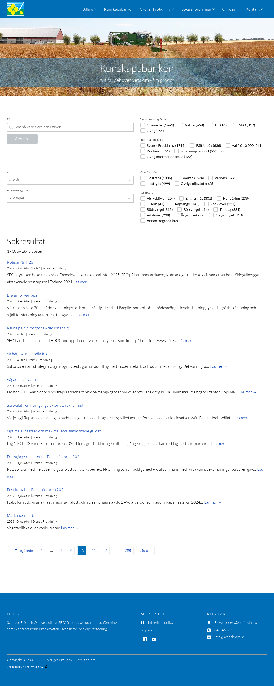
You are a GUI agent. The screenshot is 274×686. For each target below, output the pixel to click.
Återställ (22, 139)
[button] (157, 9)
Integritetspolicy (160, 622)
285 (128, 550)
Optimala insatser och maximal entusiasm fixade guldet (54, 431)
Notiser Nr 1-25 (20, 262)
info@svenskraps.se (229, 637)
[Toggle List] (129, 180)
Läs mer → (82, 281)
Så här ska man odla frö (27, 353)
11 (93, 550)
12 (105, 550)
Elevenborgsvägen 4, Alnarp (235, 622)
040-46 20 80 (224, 630)
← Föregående (22, 550)
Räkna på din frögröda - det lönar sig (38, 328)
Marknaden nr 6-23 (23, 515)
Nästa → (145, 550)
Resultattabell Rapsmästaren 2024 (36, 489)
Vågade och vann (21, 379)
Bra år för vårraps (22, 295)
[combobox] (66, 180)
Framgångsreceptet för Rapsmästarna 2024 (44, 456)
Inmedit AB (36, 666)
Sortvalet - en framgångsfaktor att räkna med (45, 405)
